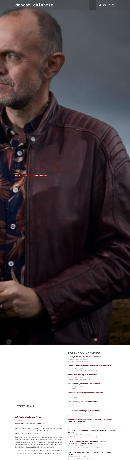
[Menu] (91, 5)
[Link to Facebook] (109, 5)
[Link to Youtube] (104, 5)
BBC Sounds (49, 453)
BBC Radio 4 (42, 423)
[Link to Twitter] (100, 5)
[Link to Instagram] (113, 5)
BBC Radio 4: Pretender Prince (28, 417)
